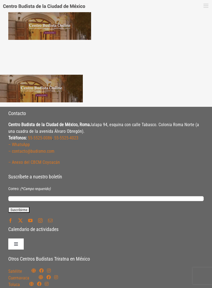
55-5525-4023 (66, 138)
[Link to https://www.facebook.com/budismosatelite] (41, 270)
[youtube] (30, 220)
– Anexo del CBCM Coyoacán (34, 162)
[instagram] (40, 220)
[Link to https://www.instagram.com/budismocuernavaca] (56, 277)
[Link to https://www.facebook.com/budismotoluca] (39, 284)
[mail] (50, 220)
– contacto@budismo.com (31, 151)
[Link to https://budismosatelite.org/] (33, 270)
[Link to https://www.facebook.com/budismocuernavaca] (48, 277)
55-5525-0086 (40, 138)
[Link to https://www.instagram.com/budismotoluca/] (47, 284)
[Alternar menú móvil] (206, 6)
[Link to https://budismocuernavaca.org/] (41, 277)
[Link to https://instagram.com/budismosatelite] (49, 270)
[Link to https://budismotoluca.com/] (31, 284)
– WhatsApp (19, 144)
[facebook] (10, 220)
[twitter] (20, 220)
